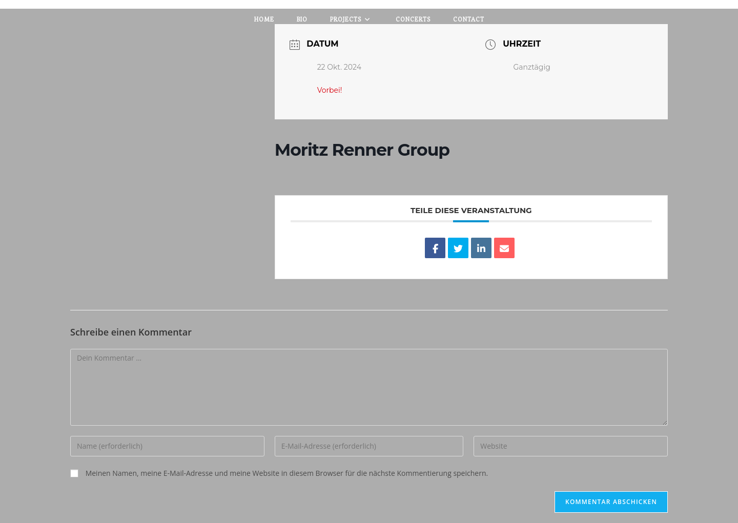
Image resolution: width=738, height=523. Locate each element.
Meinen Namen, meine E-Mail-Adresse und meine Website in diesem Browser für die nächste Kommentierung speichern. (287, 473)
